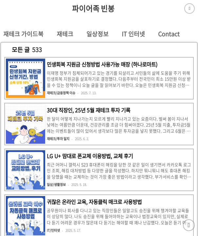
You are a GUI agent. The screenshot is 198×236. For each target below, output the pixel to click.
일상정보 (97, 33)
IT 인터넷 (133, 33)
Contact (169, 33)
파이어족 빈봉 (93, 8)
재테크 (65, 33)
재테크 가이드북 (23, 33)
